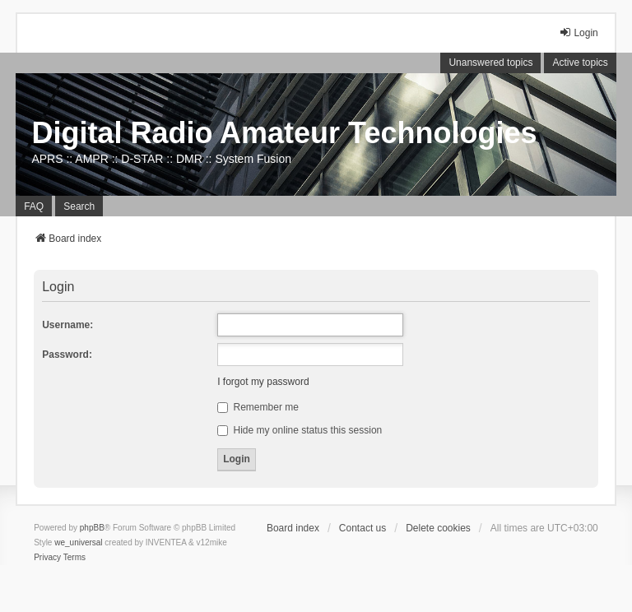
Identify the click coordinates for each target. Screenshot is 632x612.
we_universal (78, 542)
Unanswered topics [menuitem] (490, 62)
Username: (67, 325)
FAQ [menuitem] (34, 206)
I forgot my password (263, 381)
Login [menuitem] (578, 32)
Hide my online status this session (299, 430)
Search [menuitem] (79, 206)
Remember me (258, 407)
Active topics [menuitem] (579, 62)
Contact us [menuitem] (362, 528)
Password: (67, 354)
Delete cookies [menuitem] (438, 528)
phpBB (92, 527)
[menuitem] (47, 557)
